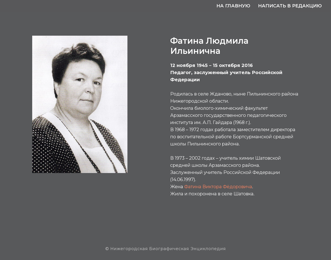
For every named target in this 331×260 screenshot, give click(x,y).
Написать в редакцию (290, 6)
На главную (233, 6)
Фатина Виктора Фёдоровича (218, 186)
